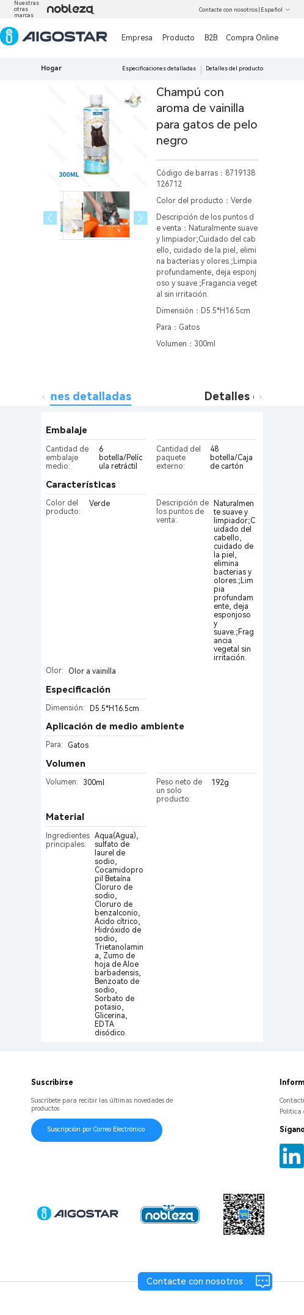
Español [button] (276, 10)
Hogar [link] (51, 68)
